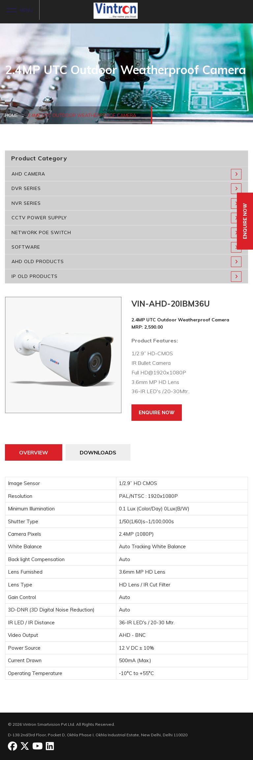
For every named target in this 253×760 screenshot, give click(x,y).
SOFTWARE (126, 247)
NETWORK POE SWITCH (126, 233)
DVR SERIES (126, 188)
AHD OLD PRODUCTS (126, 262)
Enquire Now (157, 413)
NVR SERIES (126, 203)
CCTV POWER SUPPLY (126, 218)
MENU (20, 10)
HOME (11, 115)
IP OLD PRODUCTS (126, 276)
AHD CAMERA (126, 174)
